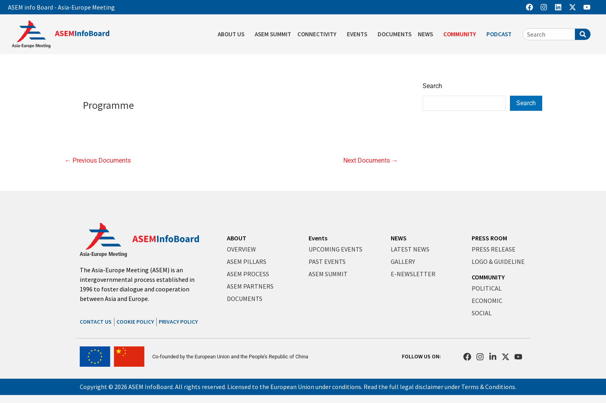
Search (432, 86)
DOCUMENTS (394, 34)
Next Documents (370, 160)
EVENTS (359, 34)
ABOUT (236, 238)
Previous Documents (98, 160)
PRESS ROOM (489, 238)
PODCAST (500, 34)
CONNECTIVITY (318, 34)
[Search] (582, 34)
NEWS (427, 34)
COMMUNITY (461, 34)
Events (318, 238)
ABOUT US (233, 34)
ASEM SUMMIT (273, 34)
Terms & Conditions (488, 387)
